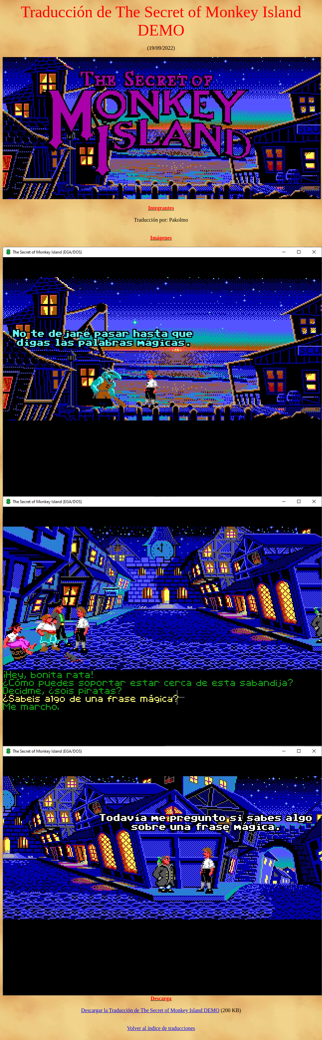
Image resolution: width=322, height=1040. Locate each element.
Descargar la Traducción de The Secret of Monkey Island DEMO (150, 1010)
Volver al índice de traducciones (161, 1028)
